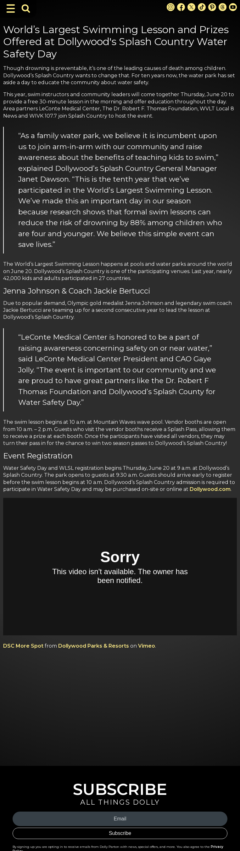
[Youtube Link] (233, 7)
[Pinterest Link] (212, 7)
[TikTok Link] (202, 7)
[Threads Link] (222, 7)
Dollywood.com (210, 489)
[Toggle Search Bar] (25, 8)
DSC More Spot (23, 646)
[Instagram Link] (171, 7)
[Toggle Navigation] (10, 8)
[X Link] (191, 7)
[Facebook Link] (181, 7)
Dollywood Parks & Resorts (93, 646)
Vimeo (146, 646)
